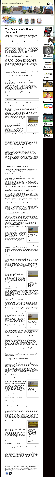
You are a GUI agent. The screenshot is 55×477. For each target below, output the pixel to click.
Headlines (26, 21)
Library (33, 21)
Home (20, 21)
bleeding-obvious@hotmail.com (10, 470)
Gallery (39, 21)
